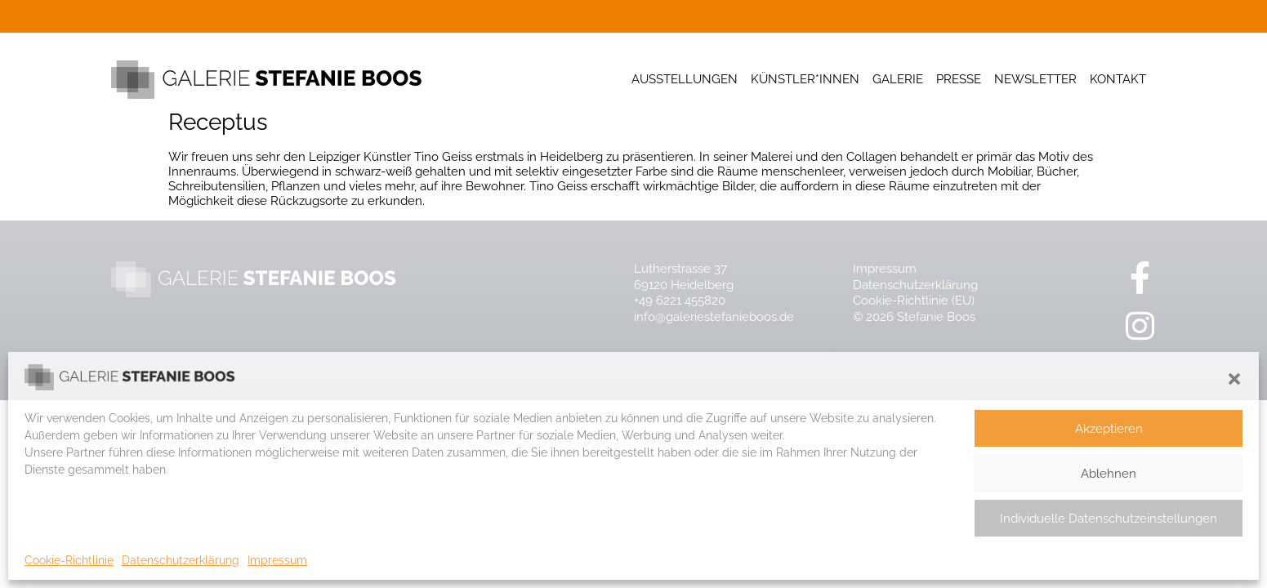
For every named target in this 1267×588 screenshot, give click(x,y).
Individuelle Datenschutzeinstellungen (1108, 518)
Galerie (897, 79)
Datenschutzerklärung (180, 560)
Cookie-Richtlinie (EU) (914, 300)
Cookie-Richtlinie (69, 560)
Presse (958, 79)
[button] (1234, 379)
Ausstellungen (684, 79)
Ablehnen (1108, 473)
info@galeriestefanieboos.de (714, 317)
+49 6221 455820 (679, 300)
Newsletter (1035, 79)
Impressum (277, 560)
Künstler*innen (805, 79)
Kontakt (1118, 79)
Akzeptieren (1109, 428)
